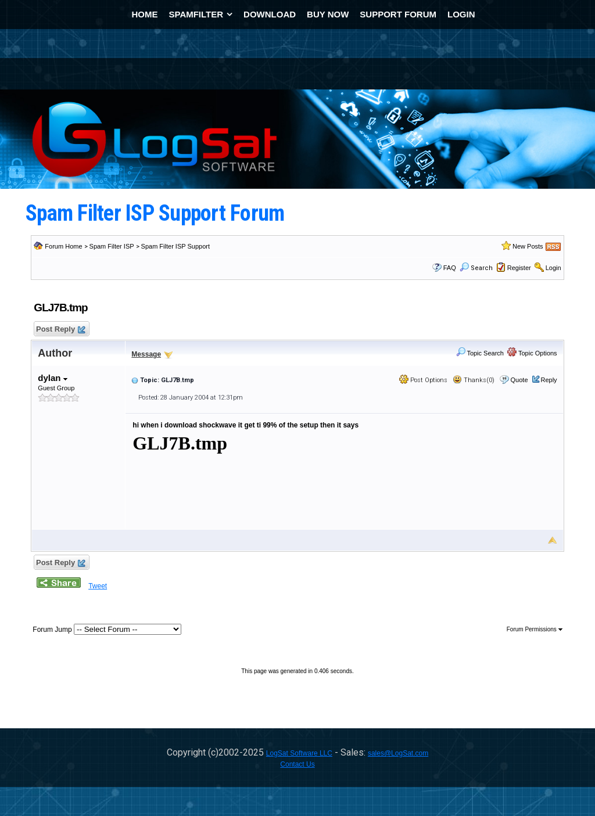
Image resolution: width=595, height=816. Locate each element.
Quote (519, 379)
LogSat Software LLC (299, 753)
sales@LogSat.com (398, 753)
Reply (549, 379)
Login (553, 267)
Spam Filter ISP (111, 246)
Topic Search (480, 353)
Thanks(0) (473, 380)
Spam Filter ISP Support (175, 246)
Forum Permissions (534, 629)
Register (519, 267)
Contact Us (297, 764)
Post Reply (60, 330)
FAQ (449, 267)
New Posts (527, 246)
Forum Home (63, 246)
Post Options (423, 380)
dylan (52, 378)
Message (146, 354)
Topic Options (532, 353)
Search (476, 268)
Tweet (97, 586)
